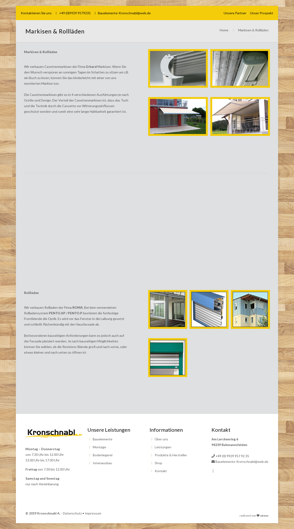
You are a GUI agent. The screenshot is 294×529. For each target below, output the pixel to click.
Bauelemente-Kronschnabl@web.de (124, 13)
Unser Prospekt (261, 13)
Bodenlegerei (102, 455)
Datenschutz (72, 513)
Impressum (93, 513)
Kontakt (161, 471)
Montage (99, 447)
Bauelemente (102, 439)
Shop (158, 463)
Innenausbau (102, 463)
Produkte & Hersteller (171, 455)
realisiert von (248, 515)
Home (224, 30)
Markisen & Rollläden (253, 30)
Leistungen (163, 447)
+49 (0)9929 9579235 (75, 13)
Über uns (161, 439)
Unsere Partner (235, 13)
